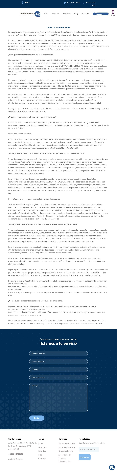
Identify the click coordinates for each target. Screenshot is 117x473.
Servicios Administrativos (64, 460)
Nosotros (55, 14)
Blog (76, 14)
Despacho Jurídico (65, 451)
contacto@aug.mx (15, 459)
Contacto (85, 14)
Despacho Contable (66, 443)
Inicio (45, 14)
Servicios (66, 14)
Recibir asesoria (99, 14)
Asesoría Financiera (66, 447)
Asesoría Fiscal (64, 455)
